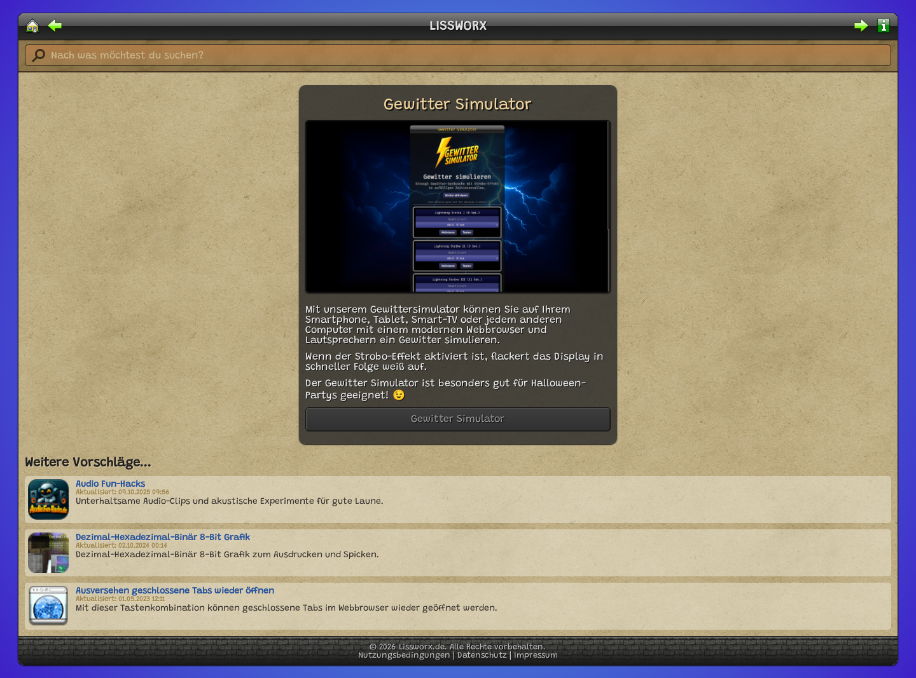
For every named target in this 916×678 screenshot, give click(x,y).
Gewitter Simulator (457, 419)
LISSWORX (458, 26)
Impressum (536, 655)
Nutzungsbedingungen (404, 655)
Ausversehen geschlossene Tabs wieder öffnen (175, 591)
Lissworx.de (422, 647)
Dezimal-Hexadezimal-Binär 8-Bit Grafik (163, 538)
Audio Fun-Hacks (110, 484)
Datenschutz (482, 655)
